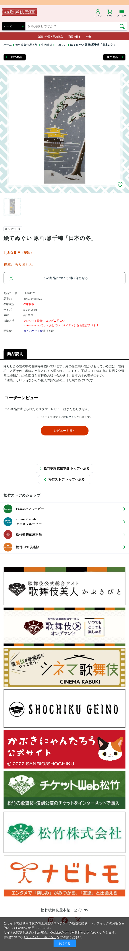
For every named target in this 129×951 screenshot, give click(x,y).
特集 (88, 36)
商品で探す (74, 36)
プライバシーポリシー (40, 937)
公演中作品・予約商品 (50, 36)
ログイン (71, 416)
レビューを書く (64, 430)
